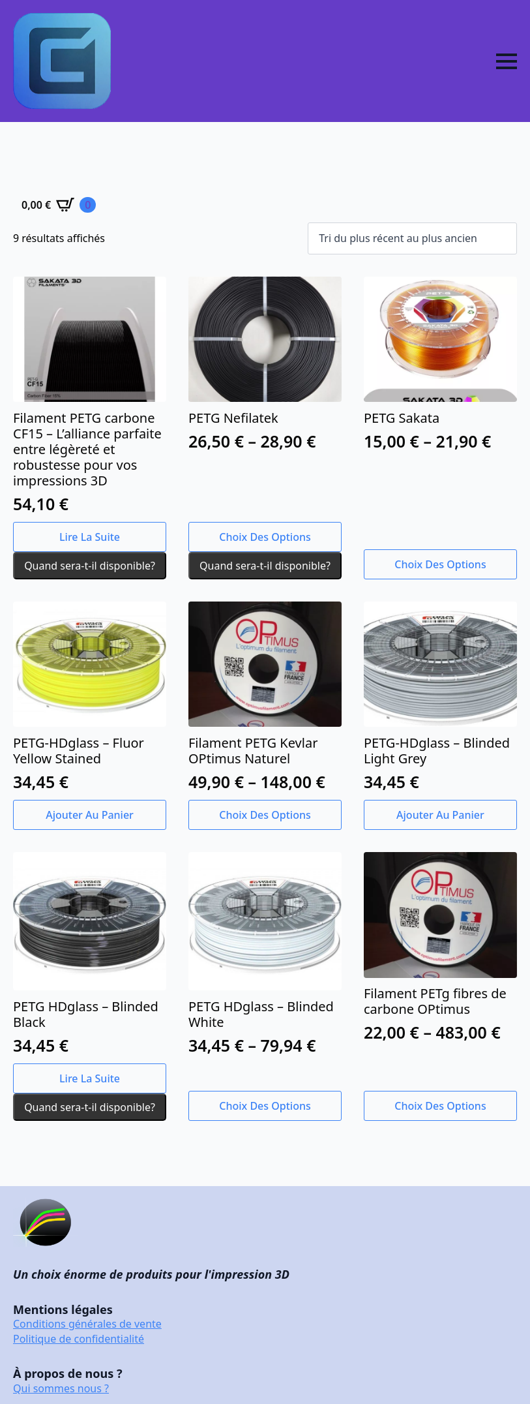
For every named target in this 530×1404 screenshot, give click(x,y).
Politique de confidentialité (78, 1339)
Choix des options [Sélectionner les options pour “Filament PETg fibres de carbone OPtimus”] (440, 1106)
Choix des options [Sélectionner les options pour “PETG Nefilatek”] (264, 537)
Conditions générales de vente (87, 1324)
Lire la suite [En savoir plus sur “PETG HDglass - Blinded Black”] (89, 1078)
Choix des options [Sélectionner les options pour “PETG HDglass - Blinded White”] (264, 1106)
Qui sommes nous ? (61, 1388)
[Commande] (412, 238)
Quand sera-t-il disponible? (89, 565)
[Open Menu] (506, 61)
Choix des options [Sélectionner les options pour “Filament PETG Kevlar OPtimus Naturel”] (264, 815)
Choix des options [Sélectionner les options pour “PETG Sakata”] (440, 564)
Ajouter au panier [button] (90, 815)
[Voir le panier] (58, 204)
